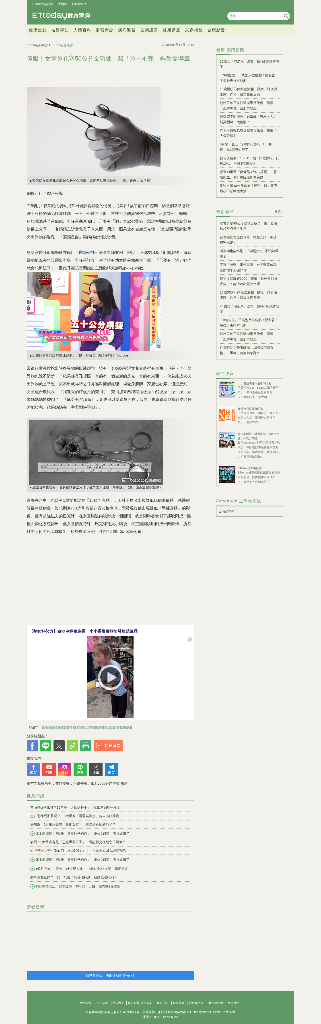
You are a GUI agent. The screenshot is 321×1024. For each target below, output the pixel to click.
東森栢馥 (194, 30)
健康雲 (61, 16)
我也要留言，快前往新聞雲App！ (110, 975)
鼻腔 (71, 727)
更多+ (278, 211)
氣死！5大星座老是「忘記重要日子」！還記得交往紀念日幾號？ (78, 842)
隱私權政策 (196, 1003)
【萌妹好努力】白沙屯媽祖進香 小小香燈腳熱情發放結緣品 (83, 631)
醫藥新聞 (49, 727)
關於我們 (118, 1003)
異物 (62, 727)
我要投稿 (86, 1003)
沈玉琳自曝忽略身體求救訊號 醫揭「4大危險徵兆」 (249, 133)
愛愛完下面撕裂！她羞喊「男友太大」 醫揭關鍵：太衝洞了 (250, 119)
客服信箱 (162, 1003)
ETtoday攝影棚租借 (249, 468)
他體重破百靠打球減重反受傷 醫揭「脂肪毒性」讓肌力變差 (246, 105)
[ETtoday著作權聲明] (107, 783)
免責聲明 (233, 1003)
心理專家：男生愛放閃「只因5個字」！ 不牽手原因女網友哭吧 (78, 850)
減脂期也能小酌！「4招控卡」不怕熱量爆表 (249, 253)
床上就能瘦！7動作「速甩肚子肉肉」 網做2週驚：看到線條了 (80, 833)
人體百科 (82, 30)
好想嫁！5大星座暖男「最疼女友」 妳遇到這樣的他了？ (73, 824)
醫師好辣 (112, 727)
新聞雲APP (79, 4)
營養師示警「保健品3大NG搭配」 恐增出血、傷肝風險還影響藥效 (248, 174)
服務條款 (179, 1003)
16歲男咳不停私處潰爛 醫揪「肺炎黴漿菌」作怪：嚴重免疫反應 (248, 91)
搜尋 (286, 15)
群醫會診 (105, 30)
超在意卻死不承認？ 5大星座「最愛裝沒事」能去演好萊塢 (74, 816)
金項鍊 (126, 727)
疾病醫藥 (127, 30)
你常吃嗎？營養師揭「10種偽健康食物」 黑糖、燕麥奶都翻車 (247, 350)
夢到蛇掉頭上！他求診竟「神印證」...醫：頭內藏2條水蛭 (75, 886)
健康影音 (216, 30)
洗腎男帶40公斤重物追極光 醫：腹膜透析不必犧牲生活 (248, 188)
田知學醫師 (85, 727)
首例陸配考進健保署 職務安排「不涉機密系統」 (248, 239)
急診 (99, 727)
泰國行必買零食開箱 (250, 408)
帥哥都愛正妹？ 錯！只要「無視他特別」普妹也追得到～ (73, 877)
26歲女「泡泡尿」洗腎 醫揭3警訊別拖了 (249, 64)
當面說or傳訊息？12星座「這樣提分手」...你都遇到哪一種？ (75, 807)
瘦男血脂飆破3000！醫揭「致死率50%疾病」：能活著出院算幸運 (248, 281)
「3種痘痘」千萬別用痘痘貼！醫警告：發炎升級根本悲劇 (249, 77)
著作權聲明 (215, 1003)
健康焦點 (38, 30)
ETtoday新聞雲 (42, 4)
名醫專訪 (60, 30)
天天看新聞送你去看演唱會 (254, 383)
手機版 (62, 4)
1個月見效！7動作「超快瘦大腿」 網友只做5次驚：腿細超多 (79, 869)
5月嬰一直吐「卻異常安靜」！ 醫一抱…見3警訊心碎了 (247, 146)
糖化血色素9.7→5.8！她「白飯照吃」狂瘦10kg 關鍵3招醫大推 (249, 160)
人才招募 (102, 1003)
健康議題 (149, 30)
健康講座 (172, 30)
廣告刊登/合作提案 (140, 1003)
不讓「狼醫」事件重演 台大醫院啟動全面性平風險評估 (248, 267)
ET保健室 (226, 511)
